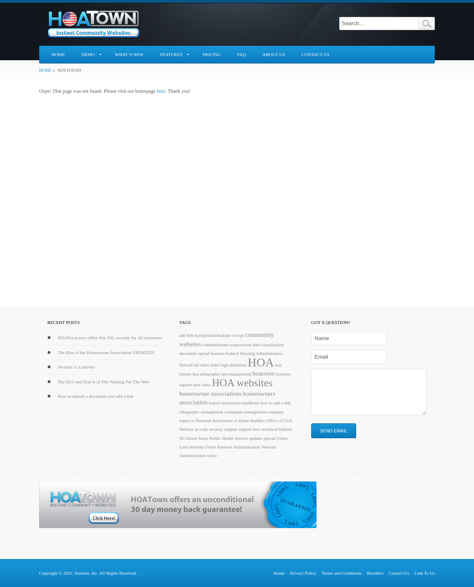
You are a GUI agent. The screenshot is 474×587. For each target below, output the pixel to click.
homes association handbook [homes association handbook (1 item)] (234, 403)
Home (58, 54)
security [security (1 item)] (216, 429)
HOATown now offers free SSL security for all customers (110, 337)
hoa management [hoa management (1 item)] (236, 374)
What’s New (129, 54)
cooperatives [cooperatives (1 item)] (241, 345)
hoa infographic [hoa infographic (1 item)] (206, 374)
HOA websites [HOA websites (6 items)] (242, 382)
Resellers (375, 573)
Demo (87, 54)
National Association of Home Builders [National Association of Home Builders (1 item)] (230, 420)
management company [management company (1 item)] (264, 412)
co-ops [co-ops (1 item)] (238, 335)
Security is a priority (76, 366)
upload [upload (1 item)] (269, 438)
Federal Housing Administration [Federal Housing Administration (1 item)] (254, 353)
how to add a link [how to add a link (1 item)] (275, 403)
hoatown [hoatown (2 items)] (264, 373)
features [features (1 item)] (218, 353)
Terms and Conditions (341, 573)
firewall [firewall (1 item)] (186, 365)
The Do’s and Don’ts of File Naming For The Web (103, 381)
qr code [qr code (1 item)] (201, 429)
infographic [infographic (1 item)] (189, 412)
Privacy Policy (303, 573)
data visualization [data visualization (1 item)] (268, 345)
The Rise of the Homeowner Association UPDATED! (106, 352)
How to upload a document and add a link (96, 396)
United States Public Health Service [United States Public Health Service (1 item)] (216, 438)
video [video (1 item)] (212, 455)
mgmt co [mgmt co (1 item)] (187, 420)
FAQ (241, 54)
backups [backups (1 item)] (223, 335)
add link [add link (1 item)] (186, 335)
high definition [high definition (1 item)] (233, 365)
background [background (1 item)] (205, 335)
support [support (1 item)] (230, 429)
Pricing (212, 54)
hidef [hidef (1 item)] (215, 365)
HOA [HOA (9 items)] (261, 362)
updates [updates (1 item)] (256, 438)
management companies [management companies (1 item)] (222, 412)
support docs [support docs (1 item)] (249, 429)
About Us (274, 54)
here (161, 91)
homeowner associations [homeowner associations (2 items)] (210, 393)
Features (171, 54)
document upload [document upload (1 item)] (194, 353)
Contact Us (315, 54)
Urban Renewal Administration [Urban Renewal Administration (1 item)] (232, 447)
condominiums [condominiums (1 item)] (215, 345)
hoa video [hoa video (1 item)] (202, 385)
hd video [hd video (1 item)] (201, 365)
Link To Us (424, 573)
